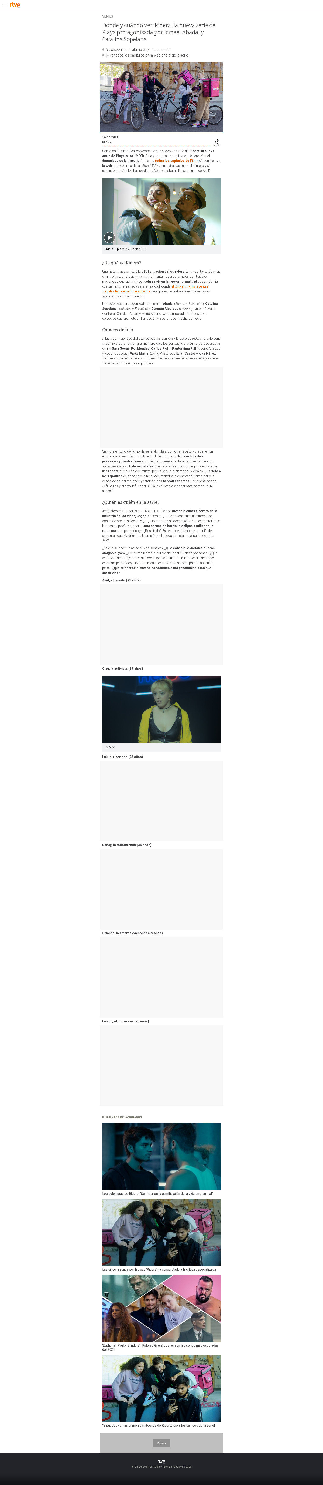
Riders (194, 161)
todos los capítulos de (172, 161)
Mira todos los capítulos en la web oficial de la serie (147, 55)
